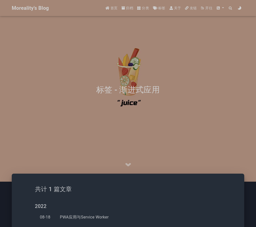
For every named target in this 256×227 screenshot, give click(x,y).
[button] (220, 8)
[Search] (230, 8)
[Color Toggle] (239, 8)
